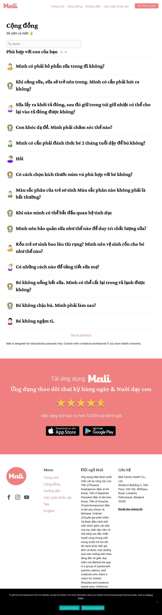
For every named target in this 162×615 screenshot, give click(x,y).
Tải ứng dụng (143, 8)
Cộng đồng (70, 8)
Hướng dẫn (88, 8)
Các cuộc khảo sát (112, 8)
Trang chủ (53, 8)
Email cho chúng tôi (130, 509)
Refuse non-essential (93, 608)
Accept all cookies (69, 608)
